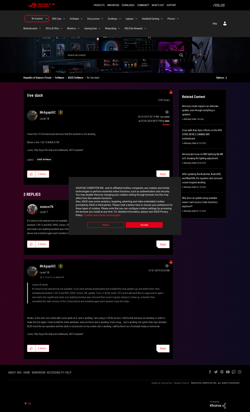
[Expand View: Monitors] (78, 28)
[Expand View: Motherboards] (40, 28)
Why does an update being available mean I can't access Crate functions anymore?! (200, 202)
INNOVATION (113, 5)
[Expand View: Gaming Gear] (99, 28)
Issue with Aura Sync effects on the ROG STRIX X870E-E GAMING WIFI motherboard (202, 134)
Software (59, 77)
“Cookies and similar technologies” (102, 215)
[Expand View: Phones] (178, 18)
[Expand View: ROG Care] (64, 18)
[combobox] (125, 55)
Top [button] (29, 403)
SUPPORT (171, 5)
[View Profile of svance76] (46, 207)
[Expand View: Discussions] (102, 18)
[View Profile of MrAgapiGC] (48, 112)
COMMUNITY (143, 5)
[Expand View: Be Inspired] (46, 18)
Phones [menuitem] (171, 18)
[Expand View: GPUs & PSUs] (61, 28)
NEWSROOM (38, 372)
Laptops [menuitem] (130, 18)
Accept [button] (144, 225)
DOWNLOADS (128, 5)
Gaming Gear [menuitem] (90, 28)
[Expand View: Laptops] (136, 18)
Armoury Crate (190, 119)
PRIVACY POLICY (181, 383)
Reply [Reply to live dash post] (163, 174)
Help (215, 23)
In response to (53, 277)
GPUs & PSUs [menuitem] (52, 28)
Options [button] (220, 77)
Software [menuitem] (74, 18)
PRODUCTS (99, 5)
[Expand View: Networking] (119, 28)
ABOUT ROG (15, 372)
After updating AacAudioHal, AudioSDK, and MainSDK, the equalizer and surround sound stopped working (202, 178)
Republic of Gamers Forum (37, 77)
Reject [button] (105, 225)
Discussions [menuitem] (93, 18)
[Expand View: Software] (81, 18)
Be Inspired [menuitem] (37, 18)
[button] (31, 174)
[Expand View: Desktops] (120, 18)
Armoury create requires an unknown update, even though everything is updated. (200, 110)
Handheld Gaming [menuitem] (150, 18)
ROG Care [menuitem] (56, 18)
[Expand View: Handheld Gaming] (162, 18)
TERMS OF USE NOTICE (161, 383)
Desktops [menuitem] (112, 18)
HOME (26, 372)
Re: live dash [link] (93, 77)
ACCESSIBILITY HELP (59, 372)
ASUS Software (75, 77)
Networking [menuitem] (110, 28)
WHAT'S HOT (158, 5)
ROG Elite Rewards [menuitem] (134, 28)
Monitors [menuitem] (71, 28)
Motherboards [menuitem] (30, 28)
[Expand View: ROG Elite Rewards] (145, 28)
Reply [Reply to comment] (163, 244)
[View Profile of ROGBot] (166, 124)
